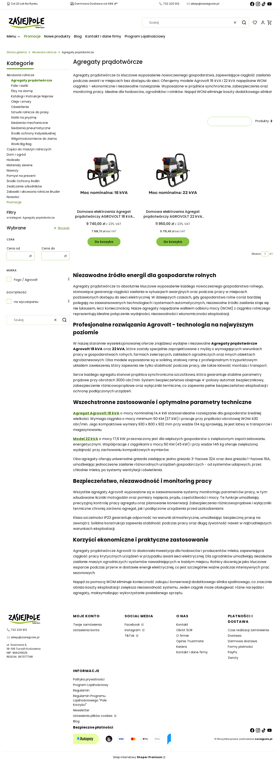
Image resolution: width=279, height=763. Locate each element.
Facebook (133, 624)
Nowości (13, 197)
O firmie (182, 635)
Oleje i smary (21, 101)
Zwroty (233, 657)
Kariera (181, 646)
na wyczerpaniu (26, 302)
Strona (256, 254)
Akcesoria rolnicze (44, 52)
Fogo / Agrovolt (26, 280)
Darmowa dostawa (242, 641)
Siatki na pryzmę (24, 117)
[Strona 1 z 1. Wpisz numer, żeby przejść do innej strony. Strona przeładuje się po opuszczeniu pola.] (265, 253)
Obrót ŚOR (184, 630)
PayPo (232, 652)
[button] (244, 22)
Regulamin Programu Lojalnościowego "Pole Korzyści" (90, 700)
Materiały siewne (20, 165)
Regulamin (81, 690)
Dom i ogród (16, 154)
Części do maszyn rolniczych (29, 149)
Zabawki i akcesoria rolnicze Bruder (33, 191)
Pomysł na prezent (21, 176)
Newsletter (81, 710)
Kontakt (182, 624)
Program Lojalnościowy (90, 685)
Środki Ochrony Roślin (23, 181)
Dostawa (234, 635)
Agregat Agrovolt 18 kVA (96, 413)
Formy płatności (240, 646)
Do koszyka (104, 242)
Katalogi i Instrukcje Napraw (32, 96)
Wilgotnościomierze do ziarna (34, 138)
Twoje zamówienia (87, 624)
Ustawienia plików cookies (93, 716)
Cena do (48, 248)
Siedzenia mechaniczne (29, 123)
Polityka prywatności (89, 679)
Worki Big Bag (21, 144)
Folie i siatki (19, 85)
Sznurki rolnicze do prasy (30, 112)
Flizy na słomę (22, 91)
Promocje (14, 202)
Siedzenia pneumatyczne (30, 128)
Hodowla (13, 160)
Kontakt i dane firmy (192, 652)
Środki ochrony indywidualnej (33, 133)
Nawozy (12, 170)
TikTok (130, 635)
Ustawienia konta (86, 630)
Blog (76, 721)
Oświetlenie (20, 107)
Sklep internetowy (137, 757)
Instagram (133, 630)
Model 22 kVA (85, 438)
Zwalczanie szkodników (24, 186)
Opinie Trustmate (190, 641)
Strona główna (17, 52)
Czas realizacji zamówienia (248, 630)
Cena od (13, 248)
